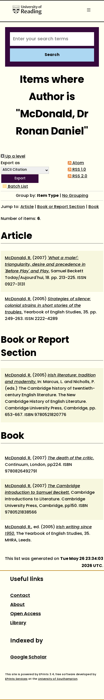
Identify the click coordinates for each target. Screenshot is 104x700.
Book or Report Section (61, 207)
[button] (20, 178)
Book (93, 207)
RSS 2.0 (76, 176)
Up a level (13, 156)
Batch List (14, 186)
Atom (75, 163)
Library (18, 623)
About (17, 605)
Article (27, 207)
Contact (20, 596)
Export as (10, 163)
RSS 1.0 (76, 169)
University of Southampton (57, 679)
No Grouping (75, 196)
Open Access (25, 614)
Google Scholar (28, 657)
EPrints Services (16, 679)
